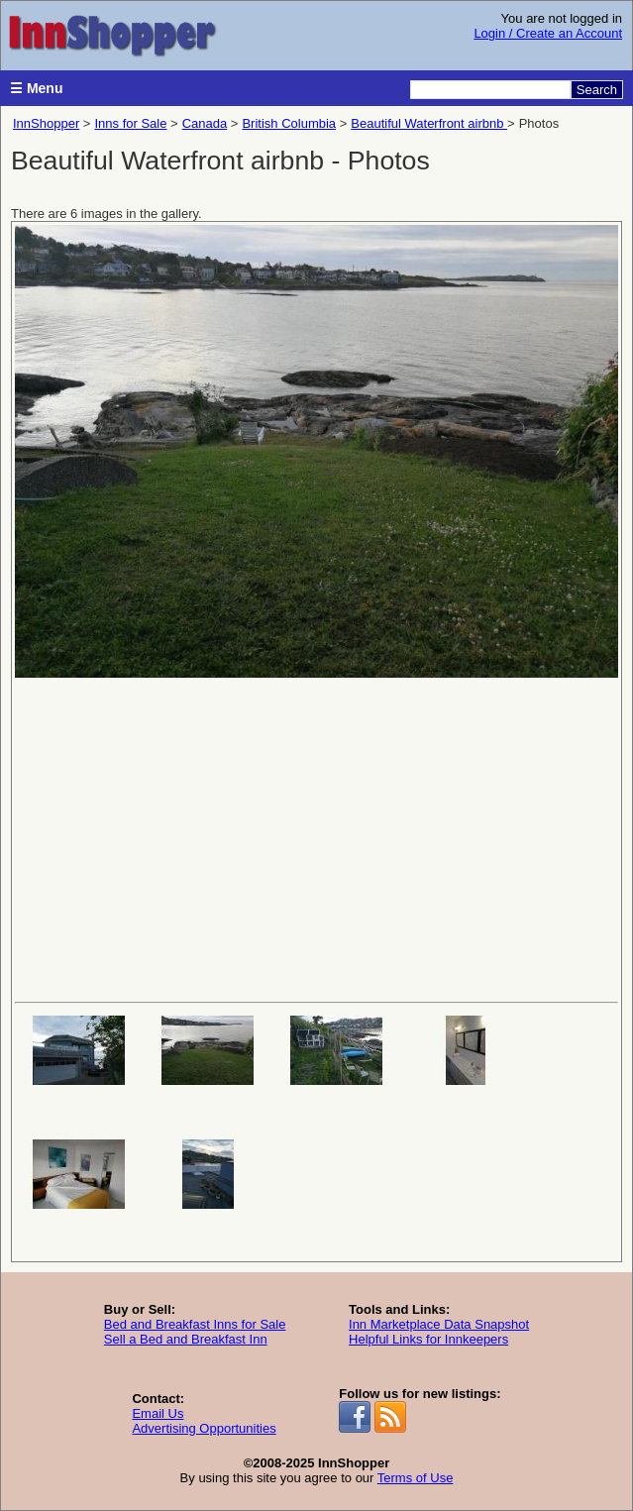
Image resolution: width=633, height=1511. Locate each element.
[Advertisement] (316, 838)
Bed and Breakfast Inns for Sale (195, 1324)
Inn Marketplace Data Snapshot (439, 1324)
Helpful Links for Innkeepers (428, 1339)
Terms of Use (415, 1477)
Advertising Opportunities (203, 1428)
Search (597, 89)
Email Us (157, 1413)
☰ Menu (36, 88)
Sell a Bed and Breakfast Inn (185, 1339)
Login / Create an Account (548, 33)
